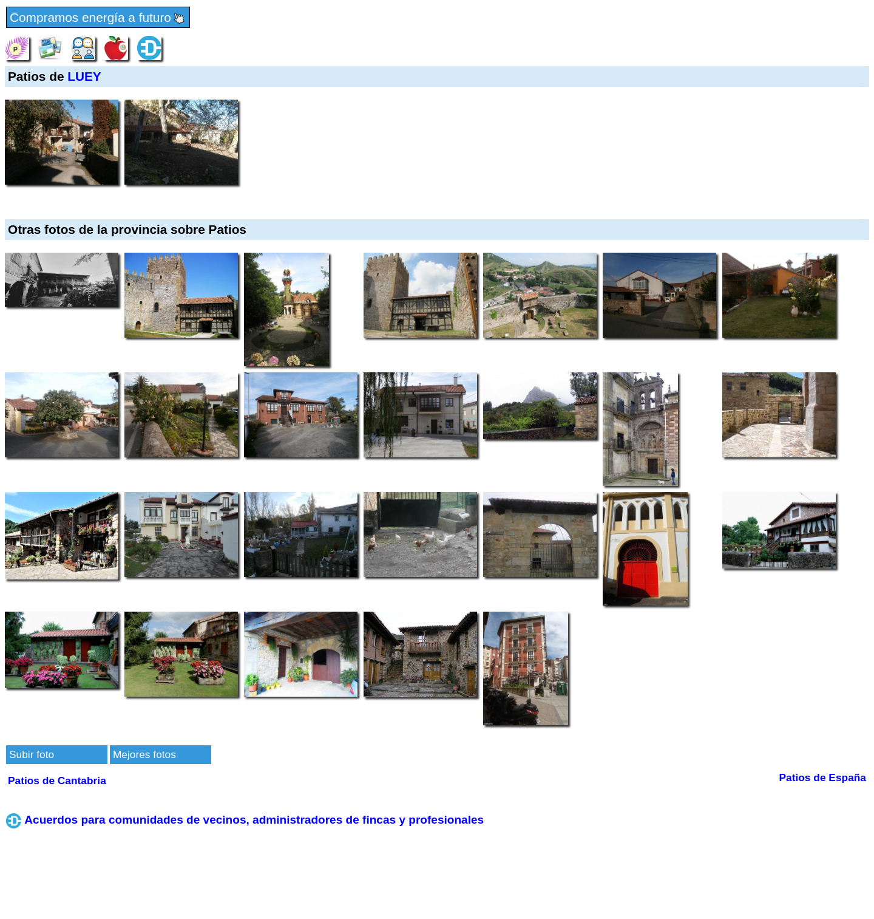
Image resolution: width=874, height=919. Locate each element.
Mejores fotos (144, 754)
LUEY (84, 76)
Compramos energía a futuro (98, 18)
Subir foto (31, 754)
